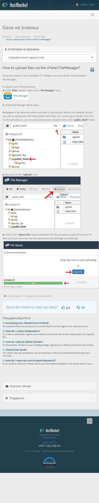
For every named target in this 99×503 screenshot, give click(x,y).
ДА (66, 307)
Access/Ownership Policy (62, 451)
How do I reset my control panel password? (29, 360)
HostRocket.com (49, 431)
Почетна (7, 36)
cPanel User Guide (15, 349)
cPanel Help (39, 36)
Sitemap (46, 451)
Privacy (36, 451)
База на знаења (22, 36)
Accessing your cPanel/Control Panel (26, 323)
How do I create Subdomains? (21, 331)
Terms (28, 451)
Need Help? (49, 444)
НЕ (81, 307)
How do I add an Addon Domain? (23, 341)
